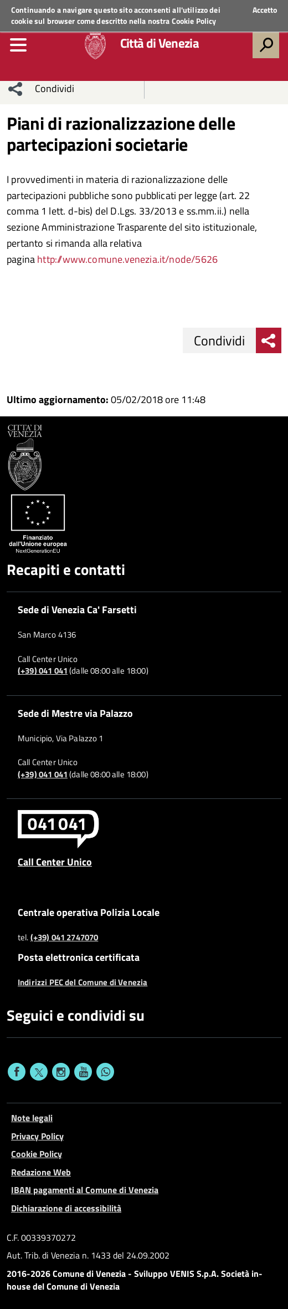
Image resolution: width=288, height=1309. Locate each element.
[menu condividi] (15, 88)
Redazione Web (41, 1172)
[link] (127, 259)
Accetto (265, 10)
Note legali (32, 1117)
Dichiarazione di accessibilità (66, 1208)
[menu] (18, 45)
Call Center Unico (55, 861)
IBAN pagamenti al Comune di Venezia (84, 1189)
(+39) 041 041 (43, 671)
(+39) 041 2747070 (64, 937)
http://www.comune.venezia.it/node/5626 (127, 259)
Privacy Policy (37, 1136)
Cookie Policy (194, 21)
